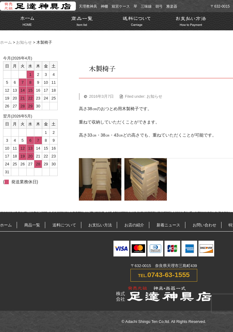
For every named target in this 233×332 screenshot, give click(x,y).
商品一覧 (32, 225)
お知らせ (24, 42)
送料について (64, 225)
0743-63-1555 (168, 275)
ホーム (6, 42)
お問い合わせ (204, 225)
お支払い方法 (100, 225)
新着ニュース (168, 225)
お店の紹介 (134, 225)
